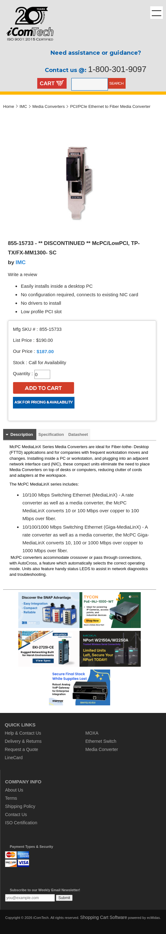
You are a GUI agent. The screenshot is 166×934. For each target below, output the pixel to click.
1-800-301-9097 (117, 69)
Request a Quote (21, 749)
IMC (23, 106)
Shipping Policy (20, 806)
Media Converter (102, 749)
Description (21, 434)
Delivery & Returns (23, 741)
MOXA (92, 733)
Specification (51, 434)
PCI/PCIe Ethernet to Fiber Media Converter (110, 106)
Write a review (22, 274)
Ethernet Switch (101, 741)
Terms (11, 798)
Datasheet (78, 434)
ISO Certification (21, 822)
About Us (14, 789)
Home (8, 106)
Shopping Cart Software (103, 917)
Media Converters (49, 106)
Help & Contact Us (23, 733)
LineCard (14, 757)
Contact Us (16, 814)
